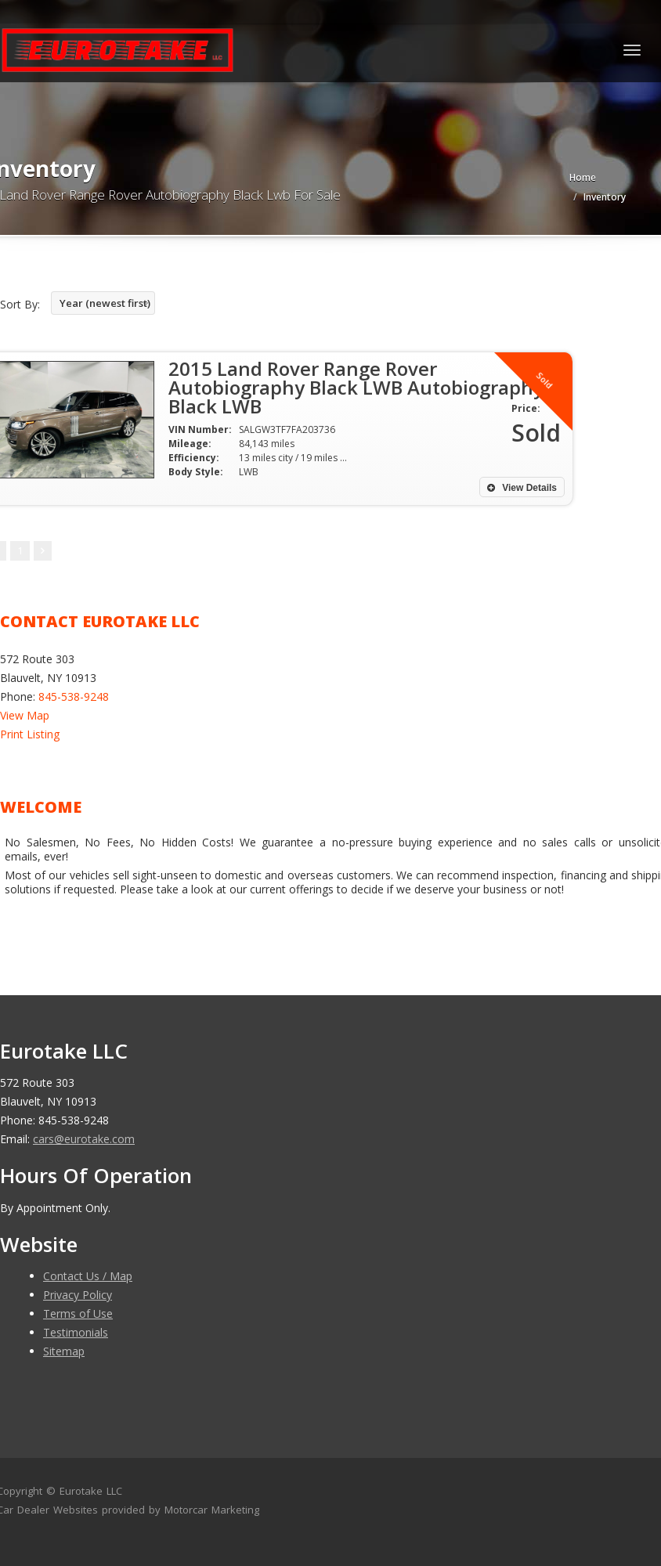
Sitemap (64, 1351)
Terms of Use (78, 1313)
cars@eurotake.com (84, 1138)
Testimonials (75, 1332)
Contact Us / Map (87, 1275)
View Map (24, 715)
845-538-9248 (73, 696)
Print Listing (30, 734)
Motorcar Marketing (211, 1510)
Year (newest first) (105, 303)
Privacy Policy (77, 1294)
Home (582, 177)
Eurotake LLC (91, 1491)
